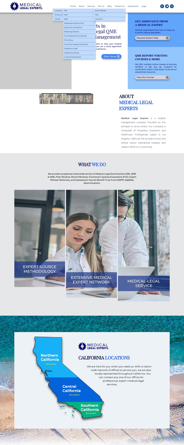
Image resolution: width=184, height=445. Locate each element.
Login (143, 6)
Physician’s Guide (71, 49)
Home (73, 6)
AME (66, 15)
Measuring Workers (71, 32)
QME (66, 19)
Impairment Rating (71, 53)
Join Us (101, 6)
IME (65, 11)
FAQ (96, 15)
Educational (133, 6)
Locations (98, 19)
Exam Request (100, 11)
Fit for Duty (68, 40)
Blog (109, 6)
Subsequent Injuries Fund (74, 23)
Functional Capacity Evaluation (76, 44)
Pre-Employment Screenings (75, 36)
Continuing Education (72, 57)
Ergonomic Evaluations (73, 27)
